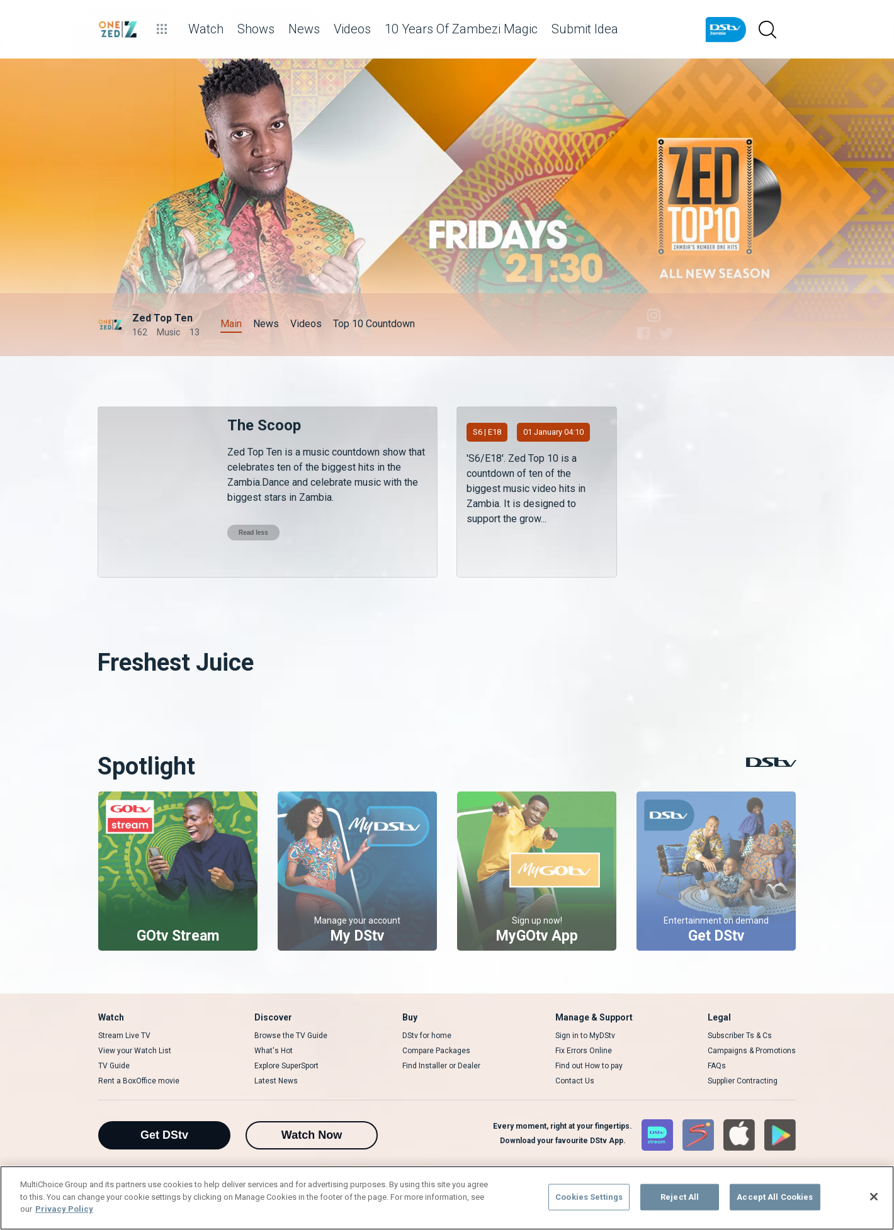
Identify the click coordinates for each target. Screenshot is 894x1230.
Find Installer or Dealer (441, 1065)
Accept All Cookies (775, 1197)
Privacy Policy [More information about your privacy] (64, 1209)
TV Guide (114, 1065)
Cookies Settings (589, 1197)
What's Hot (273, 1050)
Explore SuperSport (286, 1065)
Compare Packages (436, 1050)
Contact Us (574, 1080)
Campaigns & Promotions (752, 1050)
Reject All (679, 1197)
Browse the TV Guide (290, 1035)
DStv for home (426, 1035)
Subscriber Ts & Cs (740, 1035)
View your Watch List (134, 1050)
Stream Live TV (124, 1035)
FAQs (717, 1065)
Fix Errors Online (583, 1050)
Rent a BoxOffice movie (138, 1080)
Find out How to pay (589, 1065)
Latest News (276, 1080)
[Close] (874, 1196)
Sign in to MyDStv (585, 1035)
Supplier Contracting (743, 1080)
